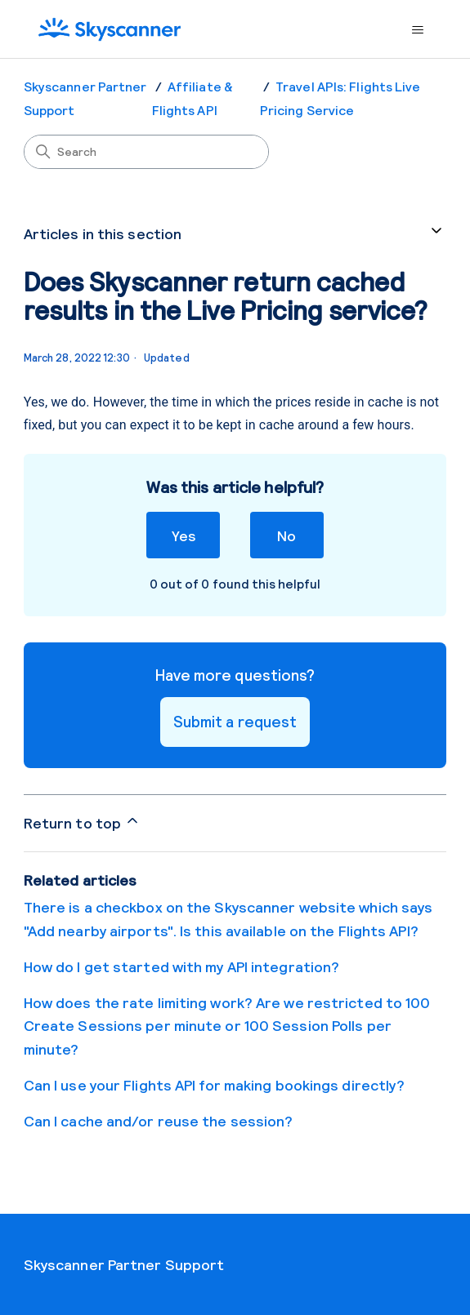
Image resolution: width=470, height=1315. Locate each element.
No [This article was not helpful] (286, 535)
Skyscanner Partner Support (124, 1264)
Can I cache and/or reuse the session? (158, 1121)
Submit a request (235, 721)
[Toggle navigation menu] (417, 30)
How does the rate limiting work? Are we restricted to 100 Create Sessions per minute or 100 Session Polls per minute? (227, 1026)
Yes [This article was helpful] (183, 535)
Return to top (82, 822)
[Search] (146, 151)
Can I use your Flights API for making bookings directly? (214, 1085)
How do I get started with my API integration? (182, 966)
